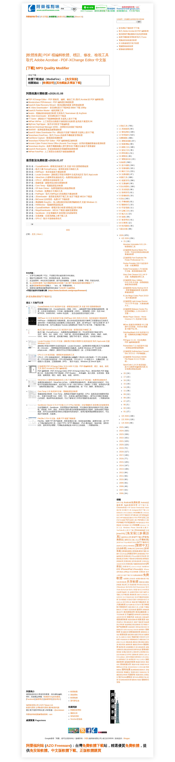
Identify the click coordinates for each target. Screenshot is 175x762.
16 (125, 380)
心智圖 (141, 607)
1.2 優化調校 (124, 132)
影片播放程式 (141, 602)
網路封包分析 (121, 642)
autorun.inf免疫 (136, 566)
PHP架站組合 (140, 522)
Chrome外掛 (122, 507)
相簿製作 (142, 629)
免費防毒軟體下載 (142, 578)
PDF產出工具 (143, 520)
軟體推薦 (74, 692)
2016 (121, 459)
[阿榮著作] (127, 566)
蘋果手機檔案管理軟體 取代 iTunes (132, 37)
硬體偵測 (123, 634)
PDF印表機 (121, 520)
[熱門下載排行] (143, 542)
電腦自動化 (140, 675)
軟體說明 (48, 82)
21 (125, 241)
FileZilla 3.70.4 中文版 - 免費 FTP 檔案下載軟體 (56, 418)
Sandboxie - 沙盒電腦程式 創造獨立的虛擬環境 (56, 213)
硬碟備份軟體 (134, 632)
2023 (121, 434)
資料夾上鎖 (143, 654)
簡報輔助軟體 (124, 639)
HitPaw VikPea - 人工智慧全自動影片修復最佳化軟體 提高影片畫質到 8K (60, 121)
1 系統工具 (123, 126)
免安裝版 (71, 79)
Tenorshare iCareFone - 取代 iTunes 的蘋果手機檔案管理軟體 (55, 135)
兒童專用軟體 (121, 582)
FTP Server (131, 507)
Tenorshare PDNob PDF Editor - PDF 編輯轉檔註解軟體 (52, 141)
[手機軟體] (144, 539)
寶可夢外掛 (127, 602)
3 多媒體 (122, 162)
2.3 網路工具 (124, 147)
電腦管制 (131, 675)
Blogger (127, 738)
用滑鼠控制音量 (141, 627)
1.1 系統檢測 (124, 129)
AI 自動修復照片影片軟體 (129, 43)
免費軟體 (132, 746)
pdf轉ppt (127, 572)
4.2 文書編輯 (124, 183)
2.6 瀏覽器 (123, 156)
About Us (78, 17)
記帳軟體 (135, 652)
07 (125, 401)
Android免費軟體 (132, 502)
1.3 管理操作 (124, 135)
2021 (121, 441)
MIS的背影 (74, 716)
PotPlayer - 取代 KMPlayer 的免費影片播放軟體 (56, 194)
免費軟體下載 (93, 746)
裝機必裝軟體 (127, 652)
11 (125, 391)
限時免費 (126, 669)
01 (125, 411)
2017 (121, 455)
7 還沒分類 (123, 229)
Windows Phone (129, 527)
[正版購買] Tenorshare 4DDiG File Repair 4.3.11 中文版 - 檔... (135, 359)
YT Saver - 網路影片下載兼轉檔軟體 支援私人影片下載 (52, 119)
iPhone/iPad (126, 569)
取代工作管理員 (143, 590)
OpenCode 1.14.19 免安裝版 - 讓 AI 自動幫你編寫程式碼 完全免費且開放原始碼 (135, 367)
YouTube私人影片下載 (125, 530)
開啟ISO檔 (135, 664)
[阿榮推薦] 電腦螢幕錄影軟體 (136, 564)
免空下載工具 (128, 575)
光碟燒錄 (142, 572)
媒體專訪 (39, 699)
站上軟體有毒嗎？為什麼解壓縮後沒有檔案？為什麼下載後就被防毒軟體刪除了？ (62, 283)
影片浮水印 (137, 604)
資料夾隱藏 (130, 657)
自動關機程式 (130, 647)
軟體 (44, 751)
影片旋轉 (129, 604)
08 (125, 398)
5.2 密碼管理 (124, 192)
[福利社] (120, 546)
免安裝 (35, 751)
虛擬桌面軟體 (128, 649)
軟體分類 (61, 17)
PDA (136, 518)
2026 (121, 235)
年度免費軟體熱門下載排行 (39, 296)
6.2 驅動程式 (124, 205)
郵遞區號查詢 (140, 662)
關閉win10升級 (122, 667)
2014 (121, 465)
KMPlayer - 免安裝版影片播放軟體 (50, 172)
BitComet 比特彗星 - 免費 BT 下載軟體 (52, 199)
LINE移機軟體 (137, 512)
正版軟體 (87, 751)
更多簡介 (56, 699)
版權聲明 (48, 699)
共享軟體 (133, 581)
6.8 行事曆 (123, 223)
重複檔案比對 (125, 664)
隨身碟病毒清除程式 (138, 670)
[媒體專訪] (125, 537)
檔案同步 (130, 617)
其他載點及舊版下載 (68, 82)
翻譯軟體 (122, 647)
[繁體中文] (142, 545)
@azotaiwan (59, 710)
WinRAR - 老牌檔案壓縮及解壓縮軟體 (44, 130)
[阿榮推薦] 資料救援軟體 (132, 561)
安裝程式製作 (132, 599)
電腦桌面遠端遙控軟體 (128, 40)
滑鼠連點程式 (128, 622)
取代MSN (129, 587)
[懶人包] (135, 540)
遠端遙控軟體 (129, 662)
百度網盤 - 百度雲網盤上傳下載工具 (51, 216)
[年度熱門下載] (135, 537)
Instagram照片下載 (139, 510)
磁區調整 (131, 634)
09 (125, 394)
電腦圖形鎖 (143, 672)
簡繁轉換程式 (134, 639)
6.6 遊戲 (122, 217)
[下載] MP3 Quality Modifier (47, 68)
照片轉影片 (145, 624)
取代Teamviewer (139, 587)
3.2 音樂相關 (124, 168)
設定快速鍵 (121, 654)
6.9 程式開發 (124, 226)
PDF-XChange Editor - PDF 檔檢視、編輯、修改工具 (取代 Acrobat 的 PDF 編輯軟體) (66, 99)
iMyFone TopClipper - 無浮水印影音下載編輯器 (48, 124)
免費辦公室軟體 (129, 578)
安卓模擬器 (123, 599)
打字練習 (125, 609)
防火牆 (142, 667)
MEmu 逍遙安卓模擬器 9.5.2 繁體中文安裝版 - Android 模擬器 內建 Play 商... (135, 327)
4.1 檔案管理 (124, 180)
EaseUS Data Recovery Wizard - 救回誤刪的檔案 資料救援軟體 (56, 105)
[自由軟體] (122, 548)
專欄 (133, 602)
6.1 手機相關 (124, 202)
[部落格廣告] (127, 551)
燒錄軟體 (131, 627)
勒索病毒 (133, 585)
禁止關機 (122, 637)
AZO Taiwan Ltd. (46, 705)
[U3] (147, 530)
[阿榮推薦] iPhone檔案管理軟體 (135, 556)
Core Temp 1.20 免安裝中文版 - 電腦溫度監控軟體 (57, 391)
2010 (121, 479)
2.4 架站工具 (124, 150)
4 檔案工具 (123, 177)
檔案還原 (141, 619)
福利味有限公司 (32, 705)
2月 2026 (125, 419)
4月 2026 (125, 238)
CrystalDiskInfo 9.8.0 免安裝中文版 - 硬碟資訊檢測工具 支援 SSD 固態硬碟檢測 (69, 306)
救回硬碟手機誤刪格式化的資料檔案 (133, 34)
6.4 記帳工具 (124, 211)
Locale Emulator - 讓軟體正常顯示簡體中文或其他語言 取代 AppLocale (66, 174)
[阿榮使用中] (132, 554)
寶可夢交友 (74, 701)
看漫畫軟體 (125, 632)
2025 (121, 427)
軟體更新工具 (139, 657)
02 (125, 408)
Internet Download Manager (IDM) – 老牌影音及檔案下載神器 (55, 127)
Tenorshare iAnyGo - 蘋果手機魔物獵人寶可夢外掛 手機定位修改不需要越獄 (61, 146)
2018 (121, 452)
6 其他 (121, 199)
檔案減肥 (145, 617)
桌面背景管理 (121, 617)
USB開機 (135, 525)
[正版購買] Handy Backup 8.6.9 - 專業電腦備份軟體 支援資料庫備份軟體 (135, 290)
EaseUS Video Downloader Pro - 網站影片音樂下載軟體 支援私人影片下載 (61, 132)
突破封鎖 (135, 637)
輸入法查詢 (141, 659)
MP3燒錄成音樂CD (127, 518)
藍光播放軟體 (140, 647)
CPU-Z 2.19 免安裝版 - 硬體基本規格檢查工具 (56, 355)
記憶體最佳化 (144, 652)
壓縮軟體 (133, 594)
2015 (121, 462)
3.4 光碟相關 (124, 174)
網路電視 (122, 644)
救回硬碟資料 (129, 612)
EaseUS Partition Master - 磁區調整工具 (45, 110)
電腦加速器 (135, 672)
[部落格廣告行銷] (139, 551)
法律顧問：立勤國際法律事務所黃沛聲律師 (130, 19)
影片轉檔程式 (122, 607)
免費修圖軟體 (138, 575)
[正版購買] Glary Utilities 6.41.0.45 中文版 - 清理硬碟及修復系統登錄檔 (136, 282)
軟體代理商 (30, 707)
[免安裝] (131, 533)
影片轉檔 (145, 604)
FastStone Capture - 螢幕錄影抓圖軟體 (45, 138)
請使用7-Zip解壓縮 (67, 288)
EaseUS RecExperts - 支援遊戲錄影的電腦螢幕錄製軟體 (53, 149)
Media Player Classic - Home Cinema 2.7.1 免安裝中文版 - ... (135, 319)
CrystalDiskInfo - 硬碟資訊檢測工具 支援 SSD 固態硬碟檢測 (61, 166)
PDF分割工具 (143, 518)
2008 (121, 486)
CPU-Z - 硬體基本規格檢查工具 (49, 180)
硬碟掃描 (144, 632)
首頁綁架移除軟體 (125, 680)
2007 (121, 490)
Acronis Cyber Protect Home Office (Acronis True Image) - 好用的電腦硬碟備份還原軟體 (66, 143)
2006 (121, 493)
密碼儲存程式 (142, 599)
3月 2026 (125, 416)
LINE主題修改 (127, 512)
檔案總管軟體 (122, 619)
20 (125, 373)
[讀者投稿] (139, 548)
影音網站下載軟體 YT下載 (129, 28)
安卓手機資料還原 (128, 597)
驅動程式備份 (136, 680)
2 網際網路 (123, 138)
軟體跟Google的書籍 (52, 697)
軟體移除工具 (123, 659)
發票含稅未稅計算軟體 (130, 629)
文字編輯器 (129, 614)
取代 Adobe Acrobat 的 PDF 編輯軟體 (134, 31)
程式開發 (128, 637)
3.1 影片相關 (124, 165)
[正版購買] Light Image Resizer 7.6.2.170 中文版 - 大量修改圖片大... (136, 303)
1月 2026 (125, 423)
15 (125, 384)
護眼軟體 (135, 654)
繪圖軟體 (129, 644)
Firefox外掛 (140, 507)
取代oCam (125, 590)
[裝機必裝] (131, 548)
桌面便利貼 (145, 614)
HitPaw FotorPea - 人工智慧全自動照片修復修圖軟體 (51, 152)
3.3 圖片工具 (124, 171)
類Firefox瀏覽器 (138, 677)
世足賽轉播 (134, 572)
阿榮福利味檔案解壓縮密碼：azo (39, 714)
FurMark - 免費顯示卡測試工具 (48, 191)
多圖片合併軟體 (142, 594)
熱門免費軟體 (122, 627)
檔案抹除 (138, 617)
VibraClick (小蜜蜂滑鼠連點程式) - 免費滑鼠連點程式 (58, 177)
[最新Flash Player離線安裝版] (126, 542)
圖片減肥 (143, 592)
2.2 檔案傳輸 (124, 144)
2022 (121, 438)
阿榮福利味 (35, 746)
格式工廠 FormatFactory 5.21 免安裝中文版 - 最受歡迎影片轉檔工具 (65, 330)
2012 (121, 472)
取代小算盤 (133, 590)
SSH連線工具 (126, 525)
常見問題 (44, 17)
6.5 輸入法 (123, 214)
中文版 (56, 751)
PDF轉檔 (120, 522)
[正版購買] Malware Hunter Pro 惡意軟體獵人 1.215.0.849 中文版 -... (135, 311)
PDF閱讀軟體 (129, 522)
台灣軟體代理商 (41, 707)
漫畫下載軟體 (139, 622)
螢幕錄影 (145, 649)
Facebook (30, 699)
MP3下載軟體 (125, 515)
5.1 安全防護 (124, 189)
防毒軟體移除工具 (134, 667)
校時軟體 (137, 614)
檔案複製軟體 (133, 619)
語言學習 (128, 654)
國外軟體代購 (54, 707)
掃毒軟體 (146, 609)
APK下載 (120, 502)
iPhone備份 (138, 569)
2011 (121, 476)
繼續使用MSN (138, 644)
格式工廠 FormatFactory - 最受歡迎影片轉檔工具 (57, 169)
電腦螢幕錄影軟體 (126, 46)
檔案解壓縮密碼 (39, 286)
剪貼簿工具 (125, 585)
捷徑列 (139, 609)
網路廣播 (129, 642)
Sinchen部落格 (76, 719)
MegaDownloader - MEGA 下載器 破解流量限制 (56, 210)
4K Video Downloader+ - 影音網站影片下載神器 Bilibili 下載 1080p (57, 108)
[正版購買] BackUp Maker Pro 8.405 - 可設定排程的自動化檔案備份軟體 (136, 252)
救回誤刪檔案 (141, 612)
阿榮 (86, 738)
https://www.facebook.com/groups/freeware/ (67, 290)
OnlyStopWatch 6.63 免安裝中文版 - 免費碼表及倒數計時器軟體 (136, 334)
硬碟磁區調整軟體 (126, 49)
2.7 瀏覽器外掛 (125, 159)
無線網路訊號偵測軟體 (133, 624)
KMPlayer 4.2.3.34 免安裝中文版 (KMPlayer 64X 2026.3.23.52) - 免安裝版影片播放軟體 (72, 318)
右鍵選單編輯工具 (123, 592)
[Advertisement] (68, 33)
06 (125, 405)
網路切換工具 (144, 639)
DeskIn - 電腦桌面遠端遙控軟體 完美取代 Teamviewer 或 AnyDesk (57, 113)
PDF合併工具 (131, 520)
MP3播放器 (134, 515)
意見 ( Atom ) (37, 234)
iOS (118, 569)
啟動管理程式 (135, 592)
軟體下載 (69, 751)
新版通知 (74, 695)
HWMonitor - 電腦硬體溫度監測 (49, 205)
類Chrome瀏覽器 (125, 677)
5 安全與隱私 (124, 186)
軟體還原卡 (133, 659)
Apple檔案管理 (131, 505)
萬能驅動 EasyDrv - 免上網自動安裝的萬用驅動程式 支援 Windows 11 (66, 202)
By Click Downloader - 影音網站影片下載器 (47, 116)
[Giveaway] (139, 530)
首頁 (68, 230)
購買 (97, 751)
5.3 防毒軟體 (124, 196)
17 (125, 377)
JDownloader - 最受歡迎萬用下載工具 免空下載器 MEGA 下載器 (63, 196)
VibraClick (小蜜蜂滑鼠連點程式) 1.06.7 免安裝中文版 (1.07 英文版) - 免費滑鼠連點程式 (72, 380)
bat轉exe (145, 566)
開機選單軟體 (144, 664)
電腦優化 (127, 672)
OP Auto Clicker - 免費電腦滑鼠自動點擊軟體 (55, 188)
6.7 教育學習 (124, 220)
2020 (121, 445)
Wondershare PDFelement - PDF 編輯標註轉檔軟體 (51, 102)
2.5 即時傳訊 (124, 153)
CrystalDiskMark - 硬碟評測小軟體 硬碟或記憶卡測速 (58, 207)
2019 (121, 448)
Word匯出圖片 (142, 527)
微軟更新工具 (133, 607)
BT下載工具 (144, 505)
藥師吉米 (74, 713)
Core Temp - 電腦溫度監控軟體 (49, 186)
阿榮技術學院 (75, 710)
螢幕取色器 (137, 649)
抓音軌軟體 (132, 609)
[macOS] (121, 533)
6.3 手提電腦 (124, 208)
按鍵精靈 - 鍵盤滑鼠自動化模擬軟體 (51, 183)
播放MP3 (120, 612)
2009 (121, 483)
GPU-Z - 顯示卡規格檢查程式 (48, 218)
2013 (121, 469)
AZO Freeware (58, 746)
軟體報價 (74, 698)
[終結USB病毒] (128, 546)
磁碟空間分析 (139, 634)
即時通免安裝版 (142, 585)
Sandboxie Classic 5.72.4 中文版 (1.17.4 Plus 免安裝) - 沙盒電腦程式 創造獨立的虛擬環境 (73, 405)
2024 (121, 431)
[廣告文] (128, 540)
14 (125, 387)
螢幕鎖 (119, 652)
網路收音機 (137, 642)
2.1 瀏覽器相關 (125, 141)
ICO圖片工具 (126, 510)
